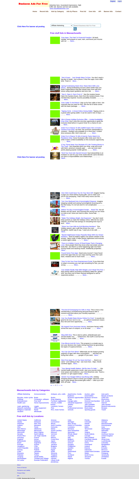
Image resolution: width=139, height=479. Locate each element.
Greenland (88, 444)
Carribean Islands (91, 439)
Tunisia (87, 458)
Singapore (21, 446)
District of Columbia (75, 425)
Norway (20, 450)
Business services (91, 397)
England (20, 439)
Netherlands (21, 441)
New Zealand (89, 437)
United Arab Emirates (92, 451)
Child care (105, 397)
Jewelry (70, 404)
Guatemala (105, 451)
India (69, 420)
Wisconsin (21, 432)
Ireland (36, 448)
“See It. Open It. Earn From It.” (72, 94)
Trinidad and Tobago (41, 458)
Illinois (53, 423)
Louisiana (71, 427)
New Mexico (21, 429)
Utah (86, 430)
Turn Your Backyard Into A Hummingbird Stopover (78, 201)
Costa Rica (55, 439)
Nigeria (70, 458)
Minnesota (37, 430)
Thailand (54, 455)
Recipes (104, 408)
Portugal (20, 444)
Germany (20, 437)
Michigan (71, 422)
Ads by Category (57, 11)
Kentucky (54, 427)
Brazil (19, 443)
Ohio (19, 427)
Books (53, 397)
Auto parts (105, 394)
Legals (36, 406)
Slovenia (54, 453)
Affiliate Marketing (23, 394)
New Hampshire (73, 430)
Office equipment (40, 408)
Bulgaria (54, 446)
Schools (70, 410)
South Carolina (56, 430)
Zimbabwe (105, 457)
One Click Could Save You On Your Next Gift (77, 193)
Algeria (103, 446)
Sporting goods (90, 410)
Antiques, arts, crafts (58, 394)
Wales (87, 453)
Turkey (36, 455)
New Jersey (72, 423)
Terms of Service (22, 467)
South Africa (89, 441)
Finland (53, 443)
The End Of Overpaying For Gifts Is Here (75, 310)
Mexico (53, 437)
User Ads (92, 11)
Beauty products (107, 396)
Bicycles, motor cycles (25, 397)
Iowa (103, 427)
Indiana (19, 425)
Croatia (53, 448)
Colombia (104, 443)
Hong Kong (105, 439)
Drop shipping (56, 399)
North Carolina (56, 425)
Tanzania (88, 457)
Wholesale (37, 411)
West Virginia (38, 432)
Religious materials (24, 410)
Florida (87, 420)
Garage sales (72, 401)
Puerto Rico (21, 436)
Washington (105, 429)
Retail (36, 410)
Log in (120, 1)
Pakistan (20, 455)
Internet (104, 403)
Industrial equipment (75, 403)
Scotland (71, 455)
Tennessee (88, 429)
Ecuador (104, 448)
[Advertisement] (56, 18)
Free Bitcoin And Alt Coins (70, 343)
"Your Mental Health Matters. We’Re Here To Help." (79, 368)
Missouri (54, 432)
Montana (71, 429)
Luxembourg (105, 441)
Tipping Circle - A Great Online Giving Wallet (77, 111)
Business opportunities (76, 397)
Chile (36, 446)
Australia (71, 436)
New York (37, 423)
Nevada (20, 434)
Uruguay (20, 457)
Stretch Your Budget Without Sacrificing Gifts (77, 377)
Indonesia (88, 450)
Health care (21, 403)
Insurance (88, 403)
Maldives (54, 457)
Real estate (89, 408)
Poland (36, 450)
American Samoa (107, 434)
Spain (103, 437)
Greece (70, 443)
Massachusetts (106, 423)
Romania (20, 453)
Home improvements (41, 403)
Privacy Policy (21, 473)
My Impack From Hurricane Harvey (73, 326)
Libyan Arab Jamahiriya (55, 461)
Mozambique (21, 458)
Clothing (20, 399)
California (37, 420)
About (19, 465)
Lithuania (37, 451)
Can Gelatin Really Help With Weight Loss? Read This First (82, 270)
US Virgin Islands (40, 436)
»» (61, 385)
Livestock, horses (57, 406)
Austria (36, 444)
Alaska (19, 422)
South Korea (89, 455)
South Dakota (89, 434)
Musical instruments (108, 406)
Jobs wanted (105, 404)
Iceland (87, 446)
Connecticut (55, 422)
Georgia (104, 422)
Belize (70, 450)
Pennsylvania (106, 425)
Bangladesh (105, 444)
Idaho (87, 427)
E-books (87, 399)
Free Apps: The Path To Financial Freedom (76, 37)
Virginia (87, 432)
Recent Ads (44, 11)
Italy (69, 437)
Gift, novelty (105, 401)
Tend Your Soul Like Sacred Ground (74, 153)
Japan (53, 441)
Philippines (71, 446)
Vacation (20, 411)
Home (35, 11)
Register (112, 1)
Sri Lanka (20, 460)
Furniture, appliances (58, 401)
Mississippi (21, 430)
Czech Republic (22, 448)
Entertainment (22, 401)
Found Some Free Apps (69, 253)
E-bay (70, 399)
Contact (118, 11)
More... (72, 41)
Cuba (19, 451)
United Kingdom (107, 436)
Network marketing (24, 408)
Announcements (40, 394)
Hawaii (87, 423)
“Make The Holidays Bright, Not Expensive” (76, 218)
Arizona (53, 420)
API (99, 11)
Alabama (104, 420)
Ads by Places (72, 11)
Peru (69, 453)
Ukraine (53, 458)
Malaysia (37, 441)
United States (22, 420)
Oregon (104, 432)
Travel (103, 410)
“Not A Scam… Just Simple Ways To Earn (76, 77)
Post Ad (83, 11)
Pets (52, 408)
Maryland (37, 425)
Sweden (71, 448)
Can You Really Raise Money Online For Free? (77, 318)
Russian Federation (41, 460)
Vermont (54, 434)
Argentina (37, 443)
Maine (53, 429)
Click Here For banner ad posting (31, 26)
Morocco (104, 450)
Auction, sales (89, 394)
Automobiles (89, 396)
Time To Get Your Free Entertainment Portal (76, 261)
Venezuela (105, 455)
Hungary (71, 444)
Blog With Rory (66, 335)
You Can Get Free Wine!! (70, 352)
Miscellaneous (90, 406)
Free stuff (37, 401)
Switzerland (72, 451)
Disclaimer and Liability (23, 470)
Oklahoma (37, 429)
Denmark (71, 441)
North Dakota (38, 434)
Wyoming (71, 432)
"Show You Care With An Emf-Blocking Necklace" (78, 226)
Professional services (75, 408)
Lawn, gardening (23, 406)
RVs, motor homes (57, 410)
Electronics (105, 399)
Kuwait (103, 458)
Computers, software (41, 399)
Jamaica (54, 444)
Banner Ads (108, 11)
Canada (87, 436)
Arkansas (20, 423)
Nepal (70, 457)
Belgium (71, 439)
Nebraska (104, 430)
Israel (53, 451)
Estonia (87, 448)
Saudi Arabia (38, 457)
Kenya (36, 439)
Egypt (53, 450)
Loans (70, 406)
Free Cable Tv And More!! (70, 103)
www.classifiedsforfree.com (59, 8)
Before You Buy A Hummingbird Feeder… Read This (79, 210)
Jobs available (90, 404)
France (36, 437)
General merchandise (92, 401)
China (87, 443)
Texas (36, 427)
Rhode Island (72, 434)
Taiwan (36, 453)
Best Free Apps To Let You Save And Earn (76, 360)
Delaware (37, 422)
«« (51, 385)
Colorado (88, 422)
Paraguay (104, 453)
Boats (36, 397)
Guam (53, 436)
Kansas (87, 425)
